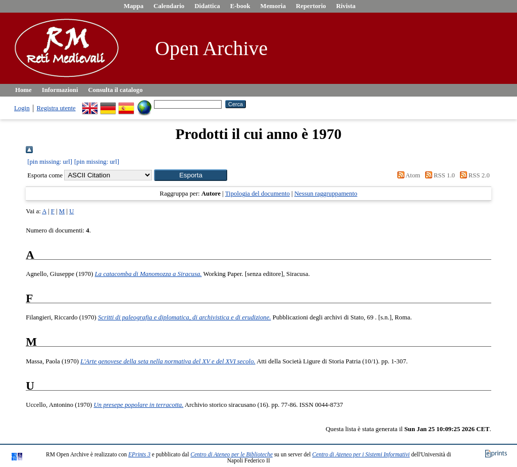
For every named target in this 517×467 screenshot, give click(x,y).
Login (22, 108)
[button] (190, 175)
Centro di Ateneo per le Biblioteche (231, 454)
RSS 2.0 (473, 175)
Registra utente (56, 108)
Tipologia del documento (257, 193)
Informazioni (60, 90)
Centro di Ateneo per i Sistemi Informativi (360, 454)
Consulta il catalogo (115, 90)
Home (23, 90)
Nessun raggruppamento (325, 193)
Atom (407, 175)
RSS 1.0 (438, 175)
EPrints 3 (139, 454)
